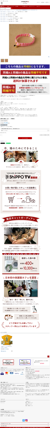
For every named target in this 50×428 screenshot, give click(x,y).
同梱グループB (5, 19)
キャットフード (11, 6)
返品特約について (3, 141)
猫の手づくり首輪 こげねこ (12, 11)
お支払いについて (4, 367)
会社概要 (2, 409)
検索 (12, 8)
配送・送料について (29, 402)
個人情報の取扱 (4, 425)
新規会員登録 (2, 401)
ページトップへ (48, 356)
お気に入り (24, 6)
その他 (27, 382)
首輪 (6, 16)
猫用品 (2, 6)
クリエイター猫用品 (9, 18)
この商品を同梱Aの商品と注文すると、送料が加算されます (10, 128)
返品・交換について (4, 382)
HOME (1, 11)
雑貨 (16, 6)
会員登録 (42, 2)
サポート (27, 399)
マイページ (31, 6)
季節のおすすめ (5, 21)
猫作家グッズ (5, 11)
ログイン (38, 2)
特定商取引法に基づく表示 (6, 423)
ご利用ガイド (47, 2)
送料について (28, 367)
